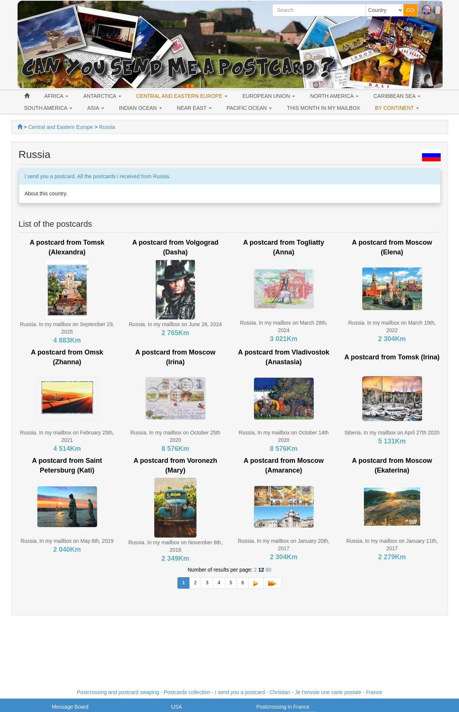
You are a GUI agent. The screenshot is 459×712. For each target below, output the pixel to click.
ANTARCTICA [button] (102, 96)
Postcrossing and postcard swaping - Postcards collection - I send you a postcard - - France (229, 692)
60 (269, 570)
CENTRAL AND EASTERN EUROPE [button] (181, 96)
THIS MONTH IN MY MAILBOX (323, 108)
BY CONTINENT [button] (397, 108)
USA (176, 707)
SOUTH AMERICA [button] (48, 108)
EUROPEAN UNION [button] (268, 96)
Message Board (70, 707)
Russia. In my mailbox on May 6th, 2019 (67, 541)
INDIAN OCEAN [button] (140, 108)
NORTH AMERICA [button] (334, 96)
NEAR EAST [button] (194, 108)
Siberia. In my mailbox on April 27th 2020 (391, 433)
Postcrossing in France (282, 707)
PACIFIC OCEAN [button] (249, 108)
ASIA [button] (95, 108)
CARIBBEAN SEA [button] (397, 96)
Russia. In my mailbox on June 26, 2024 (175, 324)
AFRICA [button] (56, 96)
